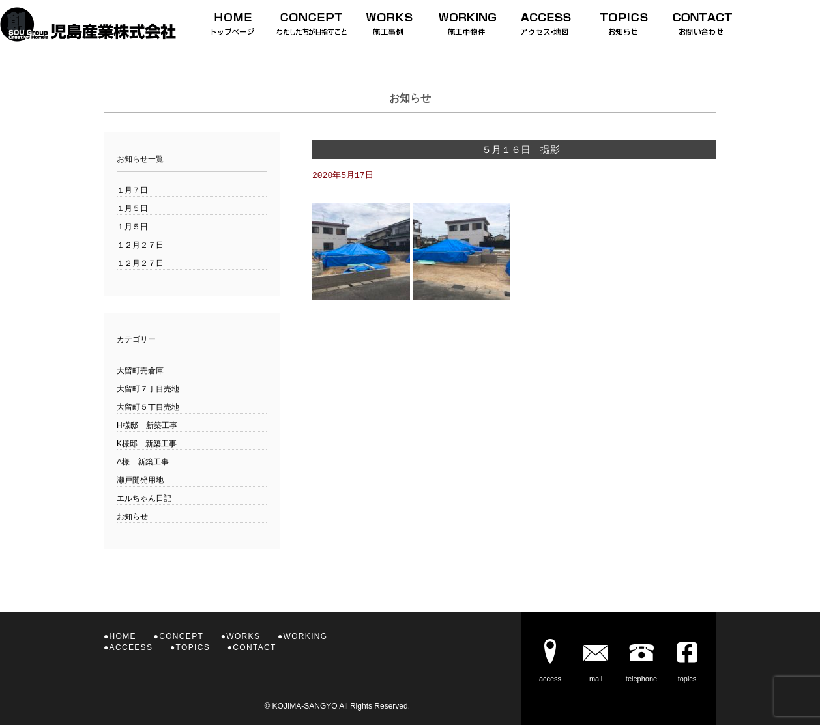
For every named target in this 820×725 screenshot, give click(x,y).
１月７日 (132, 190)
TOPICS (193, 647)
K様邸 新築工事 (147, 443)
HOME (123, 636)
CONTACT (254, 647)
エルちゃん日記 (144, 498)
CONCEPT (181, 636)
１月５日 (132, 208)
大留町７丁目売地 (148, 388)
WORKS (243, 636)
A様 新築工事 (143, 461)
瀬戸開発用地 (140, 480)
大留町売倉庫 (140, 370)
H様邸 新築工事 (147, 425)
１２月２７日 (140, 244)
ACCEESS (131, 647)
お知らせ (132, 516)
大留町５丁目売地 (148, 407)
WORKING (306, 636)
